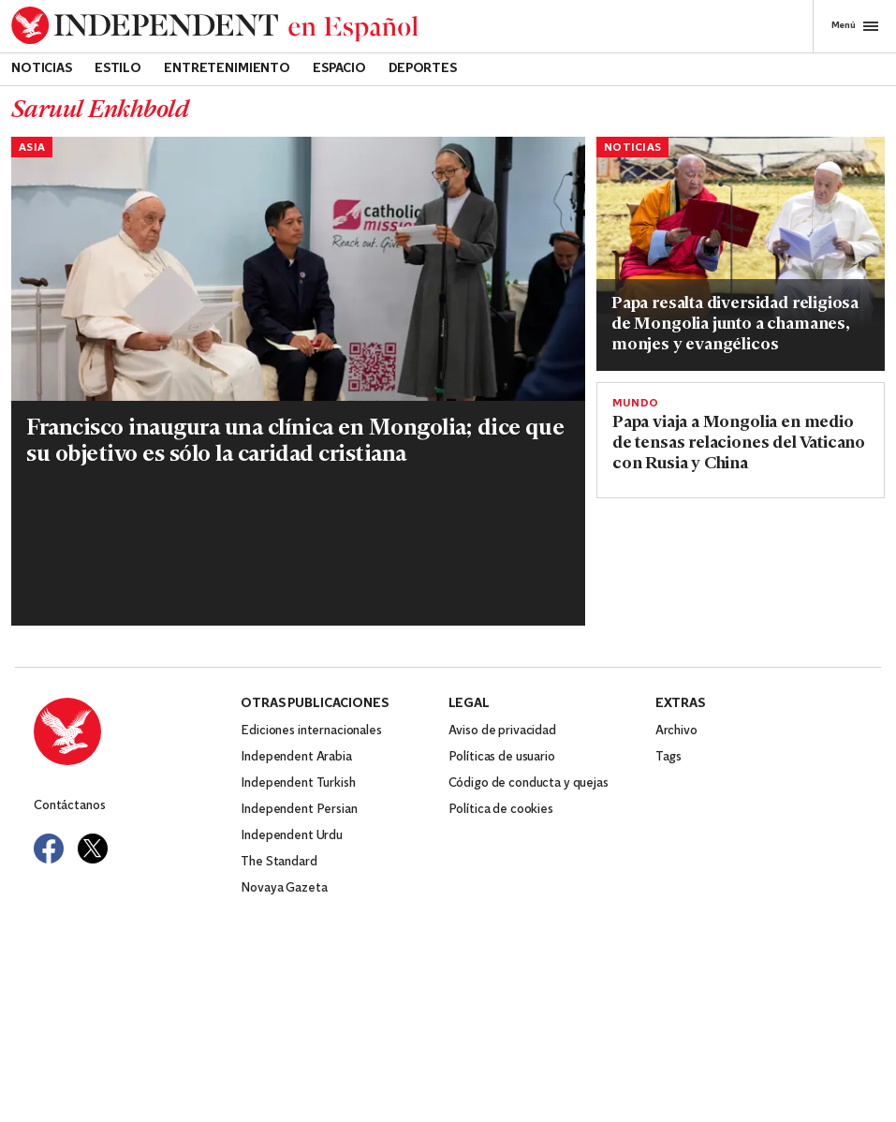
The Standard (278, 862)
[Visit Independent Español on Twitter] (93, 849)
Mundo (635, 403)
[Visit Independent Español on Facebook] (49, 849)
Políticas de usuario (501, 757)
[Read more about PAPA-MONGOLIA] (298, 328)
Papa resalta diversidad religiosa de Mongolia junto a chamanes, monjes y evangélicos (735, 324)
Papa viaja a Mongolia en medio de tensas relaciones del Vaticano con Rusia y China (738, 443)
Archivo (676, 731)
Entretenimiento (227, 69)
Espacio (339, 69)
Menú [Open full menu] (854, 26)
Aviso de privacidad (502, 731)
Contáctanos (69, 806)
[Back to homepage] (215, 26)
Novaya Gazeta (284, 888)
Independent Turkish (298, 783)
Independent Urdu (292, 836)
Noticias (41, 69)
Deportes (423, 69)
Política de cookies (500, 810)
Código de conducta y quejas (528, 783)
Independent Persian (299, 810)
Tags (668, 757)
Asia (32, 148)
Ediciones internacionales (311, 731)
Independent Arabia (296, 757)
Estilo (118, 69)
